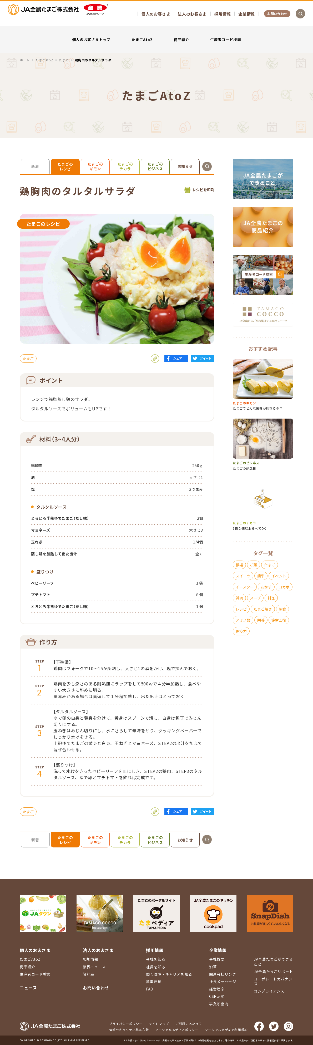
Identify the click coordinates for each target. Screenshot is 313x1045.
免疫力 (241, 631)
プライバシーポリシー (125, 1023)
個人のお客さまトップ (91, 39)
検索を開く (300, 13)
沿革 (213, 966)
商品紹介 (181, 39)
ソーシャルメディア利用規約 (226, 1029)
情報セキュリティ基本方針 (129, 1029)
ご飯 (253, 564)
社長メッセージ (222, 981)
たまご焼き (263, 609)
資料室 (88, 974)
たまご (28, 358)
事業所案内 (218, 1004)
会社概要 (217, 959)
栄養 (261, 620)
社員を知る (155, 966)
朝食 (282, 609)
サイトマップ (159, 1023)
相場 (239, 564)
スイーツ (243, 575)
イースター (245, 587)
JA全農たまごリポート (273, 971)
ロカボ (284, 587)
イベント (278, 575)
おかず (266, 587)
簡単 (261, 575)
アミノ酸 (243, 620)
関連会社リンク (222, 974)
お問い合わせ (277, 13)
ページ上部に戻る (301, 905)
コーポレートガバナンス (273, 981)
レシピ (241, 609)
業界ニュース (94, 966)
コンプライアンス (269, 991)
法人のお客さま (192, 14)
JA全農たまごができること (273, 961)
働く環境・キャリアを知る (169, 974)
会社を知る (155, 959)
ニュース (28, 987)
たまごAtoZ (142, 39)
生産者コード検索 (225, 39)
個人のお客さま (156, 14)
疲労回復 (278, 620)
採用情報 (222, 14)
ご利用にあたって (188, 1023)
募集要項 (153, 981)
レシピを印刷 (203, 189)
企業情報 (246, 14)
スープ (255, 598)
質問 (239, 598)
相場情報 (90, 959)
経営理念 (217, 989)
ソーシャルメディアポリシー (176, 1029)
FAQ (149, 989)
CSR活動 (216, 996)
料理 (271, 598)
